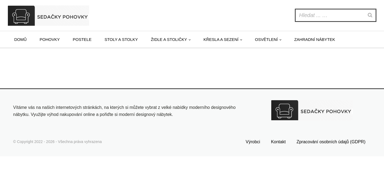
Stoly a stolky (121, 39)
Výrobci (253, 141)
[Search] (370, 15)
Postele (82, 39)
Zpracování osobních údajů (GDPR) (330, 141)
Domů (20, 39)
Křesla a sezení (221, 39)
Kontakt (278, 141)
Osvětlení (266, 39)
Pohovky (50, 39)
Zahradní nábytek (314, 39)
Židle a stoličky (169, 39)
